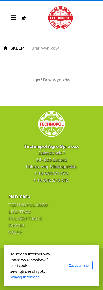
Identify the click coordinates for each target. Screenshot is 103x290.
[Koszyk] (24, 18)
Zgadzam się (79, 265)
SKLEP (17, 48)
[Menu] (13, 18)
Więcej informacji (25, 276)
